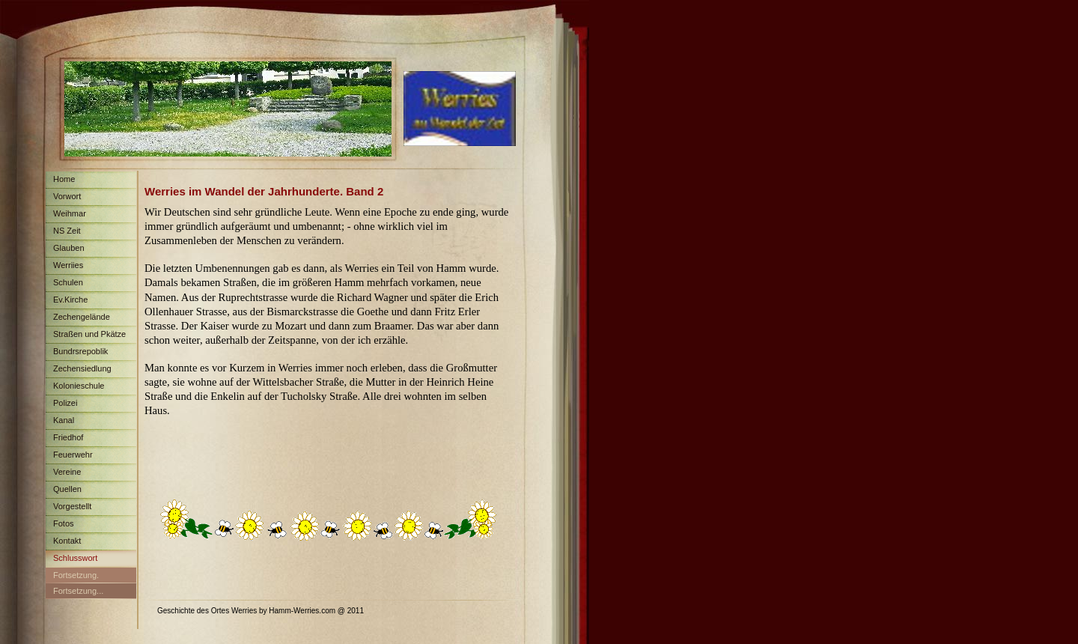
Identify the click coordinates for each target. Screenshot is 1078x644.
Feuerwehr (73, 454)
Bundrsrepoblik (80, 351)
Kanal (63, 420)
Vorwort (67, 196)
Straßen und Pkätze (89, 333)
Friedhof (68, 437)
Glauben (69, 247)
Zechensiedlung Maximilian (79, 371)
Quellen (67, 488)
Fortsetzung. (76, 575)
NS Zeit (67, 230)
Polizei (65, 402)
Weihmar (69, 213)
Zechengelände (81, 316)
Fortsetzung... (78, 590)
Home (64, 178)
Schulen (68, 282)
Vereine (67, 471)
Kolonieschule (79, 385)
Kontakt (67, 540)
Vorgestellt (72, 506)
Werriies (68, 265)
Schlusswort (75, 557)
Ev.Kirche (70, 299)
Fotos (63, 523)
